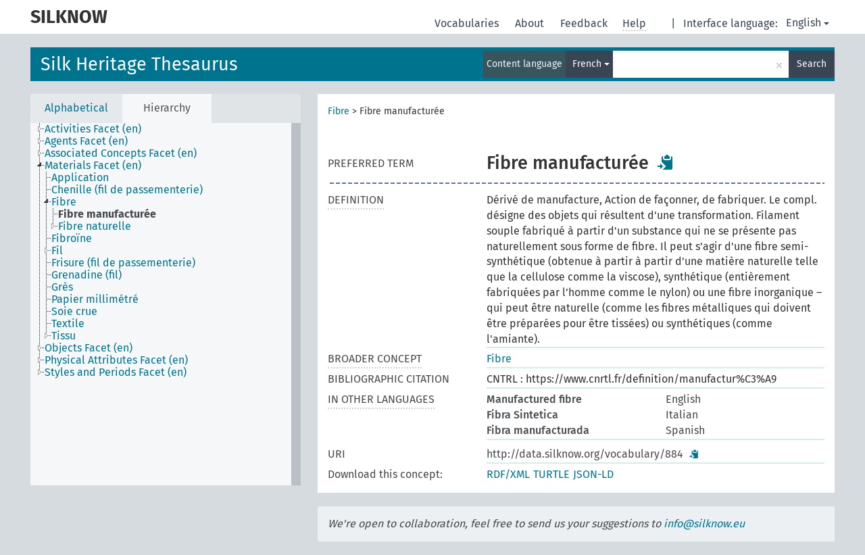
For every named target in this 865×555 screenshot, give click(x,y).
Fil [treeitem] (57, 251)
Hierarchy (167, 107)
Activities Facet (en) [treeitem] (93, 129)
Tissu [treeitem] (63, 336)
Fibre (338, 111)
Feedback (585, 23)
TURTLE (551, 474)
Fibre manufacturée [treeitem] (107, 214)
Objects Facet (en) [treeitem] (88, 348)
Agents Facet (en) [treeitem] (86, 141)
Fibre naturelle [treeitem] (94, 226)
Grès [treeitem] (62, 287)
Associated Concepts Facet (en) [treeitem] (121, 153)
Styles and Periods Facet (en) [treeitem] (116, 372)
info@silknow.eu (704, 523)
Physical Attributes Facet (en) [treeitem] (116, 360)
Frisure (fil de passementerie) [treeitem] (123, 263)
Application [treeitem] (80, 178)
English (807, 22)
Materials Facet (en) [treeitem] (93, 166)
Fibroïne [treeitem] (71, 239)
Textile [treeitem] (67, 324)
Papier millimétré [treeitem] (95, 299)
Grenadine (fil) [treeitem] (86, 275)
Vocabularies (468, 23)
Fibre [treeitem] (63, 202)
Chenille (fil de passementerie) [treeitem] (127, 190)
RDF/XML (508, 474)
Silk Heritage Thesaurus (139, 64)
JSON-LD (593, 474)
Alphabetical (76, 107)
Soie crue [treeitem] (74, 312)
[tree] (165, 304)
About (531, 23)
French (591, 64)
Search (811, 64)
